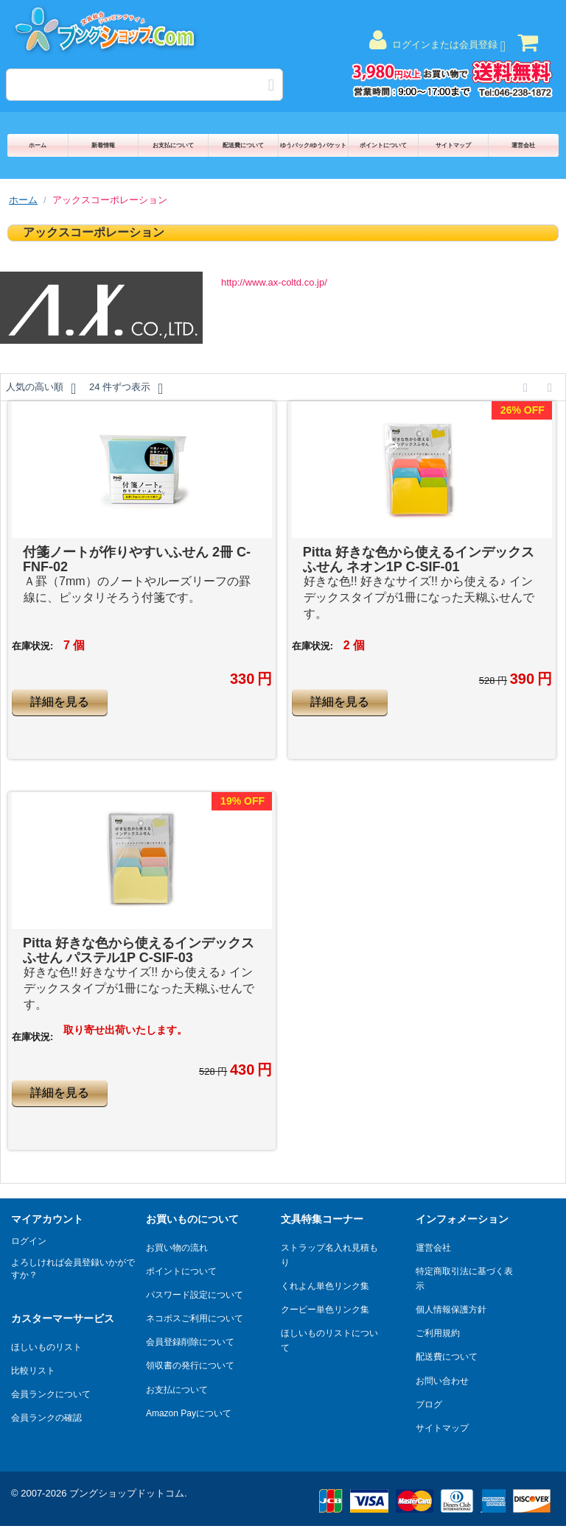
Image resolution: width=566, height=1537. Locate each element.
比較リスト (33, 1370)
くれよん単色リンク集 (325, 1286)
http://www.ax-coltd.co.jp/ (274, 282)
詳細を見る (59, 702)
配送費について (243, 145)
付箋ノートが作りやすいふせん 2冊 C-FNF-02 (137, 559)
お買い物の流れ (177, 1248)
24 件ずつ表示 (126, 389)
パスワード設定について (194, 1295)
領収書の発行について (190, 1365)
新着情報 (103, 145)
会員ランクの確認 (46, 1418)
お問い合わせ (442, 1381)
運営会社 (523, 145)
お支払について (173, 145)
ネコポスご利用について (194, 1318)
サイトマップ (453, 145)
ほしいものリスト (46, 1347)
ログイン (28, 1241)
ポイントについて (383, 145)
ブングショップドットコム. (128, 1493)
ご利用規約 (438, 1333)
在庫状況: (32, 645)
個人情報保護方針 (451, 1309)
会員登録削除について (190, 1342)
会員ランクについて (51, 1394)
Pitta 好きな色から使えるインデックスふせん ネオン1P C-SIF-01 (418, 559)
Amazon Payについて (188, 1413)
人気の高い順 (41, 389)
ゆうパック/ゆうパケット (313, 145)
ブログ (429, 1404)
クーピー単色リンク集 (325, 1309)
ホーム (37, 145)
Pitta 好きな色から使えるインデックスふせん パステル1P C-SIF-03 (138, 950)
